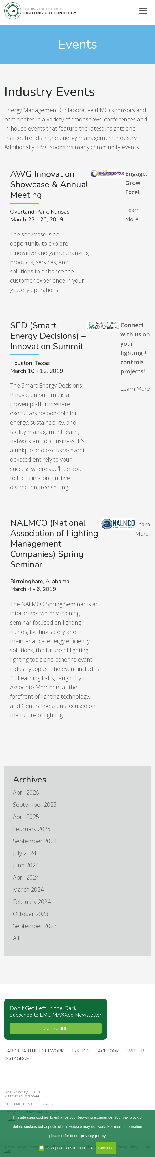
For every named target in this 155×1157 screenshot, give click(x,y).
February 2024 (32, 902)
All (16, 938)
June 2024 (26, 865)
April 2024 (26, 877)
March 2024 (28, 889)
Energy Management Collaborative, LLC (40, 10)
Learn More (132, 214)
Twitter (134, 1051)
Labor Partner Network (34, 1051)
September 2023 (35, 926)
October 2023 (30, 914)
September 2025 (35, 804)
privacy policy (93, 1136)
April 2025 (26, 817)
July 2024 (24, 853)
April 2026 (26, 792)
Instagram (17, 1058)
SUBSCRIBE (55, 1028)
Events (77, 44)
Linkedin (80, 1051)
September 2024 (35, 841)
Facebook (107, 1051)
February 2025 (32, 829)
